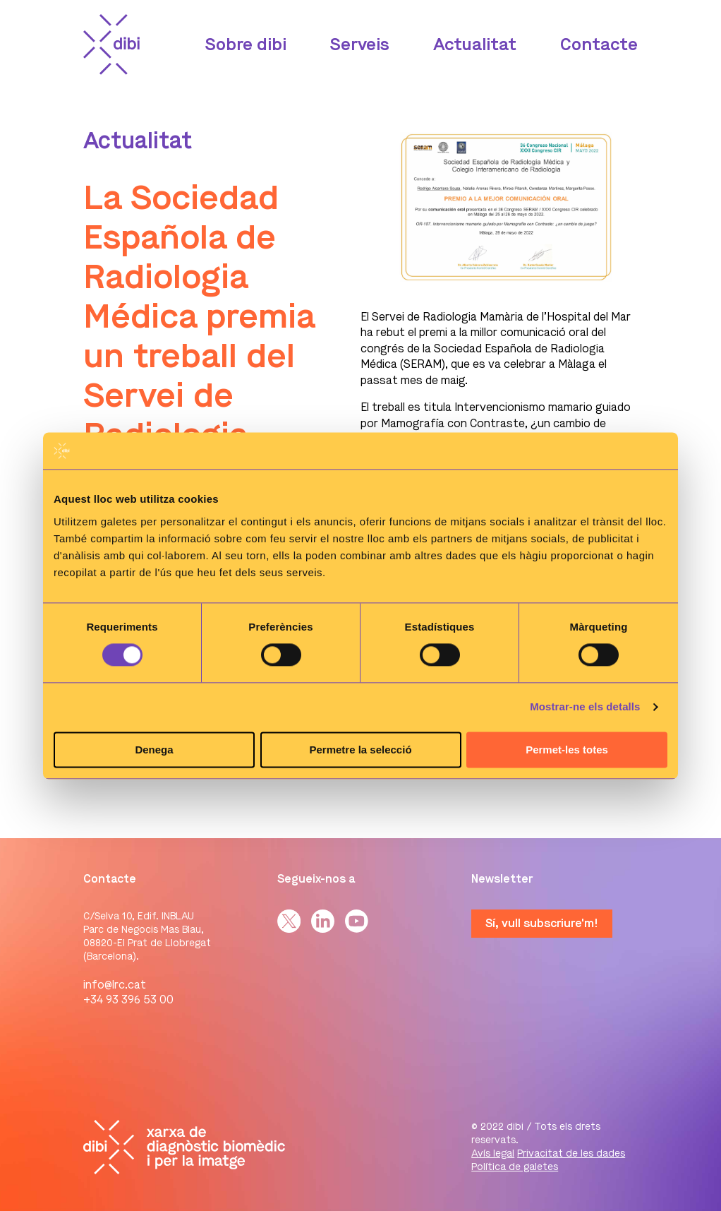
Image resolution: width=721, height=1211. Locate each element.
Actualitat (474, 44)
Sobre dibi (245, 44)
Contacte (599, 44)
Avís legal (492, 1153)
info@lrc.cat (114, 984)
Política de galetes (514, 1167)
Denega (154, 750)
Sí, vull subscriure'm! (541, 923)
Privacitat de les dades (571, 1153)
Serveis (359, 44)
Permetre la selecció (360, 750)
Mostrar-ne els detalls (585, 707)
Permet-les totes (567, 750)
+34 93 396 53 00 (128, 999)
